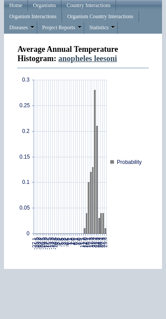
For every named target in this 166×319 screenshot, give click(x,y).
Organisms (44, 5)
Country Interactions (89, 5)
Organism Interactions (33, 16)
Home (15, 5)
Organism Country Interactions (100, 16)
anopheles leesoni (87, 58)
